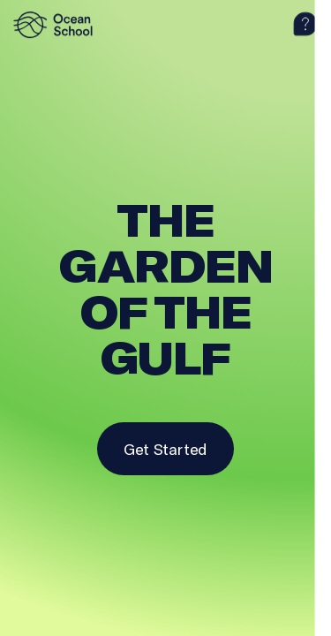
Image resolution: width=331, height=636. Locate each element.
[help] (305, 24)
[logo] (57, 24)
